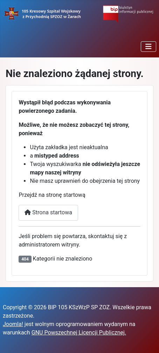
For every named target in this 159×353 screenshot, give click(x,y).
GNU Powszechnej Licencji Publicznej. (79, 332)
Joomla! (13, 324)
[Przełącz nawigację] (148, 46)
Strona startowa (48, 212)
